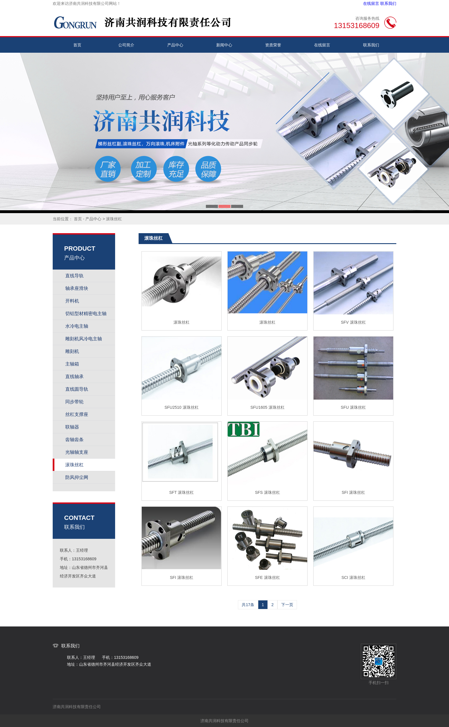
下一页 (287, 604)
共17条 (248, 604)
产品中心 (175, 45)
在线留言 (371, 3)
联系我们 (388, 3)
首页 (77, 45)
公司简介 (126, 45)
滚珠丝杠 (114, 219)
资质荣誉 (273, 45)
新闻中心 (224, 45)
